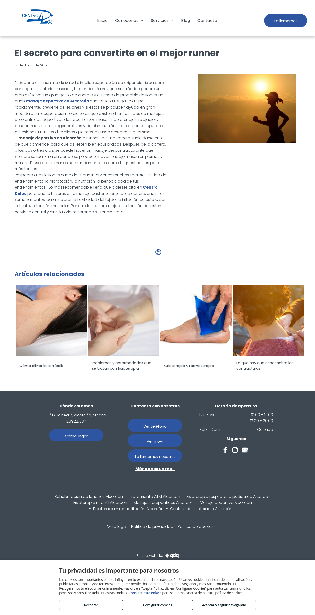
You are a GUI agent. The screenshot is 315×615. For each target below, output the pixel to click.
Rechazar (91, 605)
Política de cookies (196, 526)
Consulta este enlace (145, 592)
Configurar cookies (157, 605)
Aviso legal (116, 526)
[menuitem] (102, 20)
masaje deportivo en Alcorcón (57, 101)
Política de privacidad (152, 526)
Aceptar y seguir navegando (224, 605)
